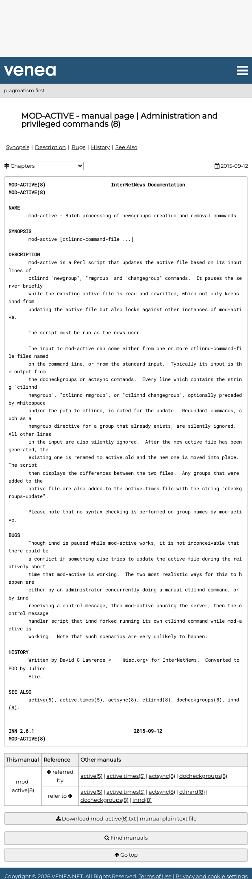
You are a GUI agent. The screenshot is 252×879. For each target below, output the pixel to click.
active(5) (41, 699)
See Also (126, 147)
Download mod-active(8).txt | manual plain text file (126, 818)
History (100, 147)
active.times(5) (81, 699)
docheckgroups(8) (199, 699)
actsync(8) (122, 699)
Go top (126, 854)
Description (50, 147)
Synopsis (17, 147)
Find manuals (126, 837)
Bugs (78, 147)
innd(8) (142, 800)
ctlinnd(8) (156, 699)
